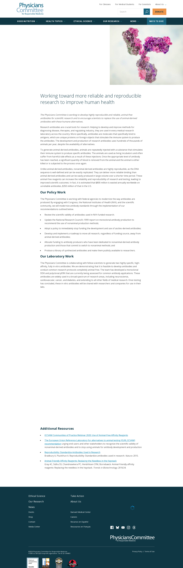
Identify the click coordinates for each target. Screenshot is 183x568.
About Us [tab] (160, 4)
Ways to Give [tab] (156, 21)
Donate (159, 11)
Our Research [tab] (112, 21)
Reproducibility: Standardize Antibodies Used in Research (72, 452)
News (31, 507)
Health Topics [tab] (55, 21)
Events (31, 512)
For (124, 4)
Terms (150, 551)
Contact (31, 522)
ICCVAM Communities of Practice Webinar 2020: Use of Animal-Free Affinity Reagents (86, 435)
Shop (30, 517)
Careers (73, 517)
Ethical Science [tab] (84, 21)
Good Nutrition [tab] (27, 21)
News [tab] (134, 21)
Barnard (80, 512)
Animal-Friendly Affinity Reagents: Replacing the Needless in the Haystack (81, 460)
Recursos (79, 522)
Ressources (80, 526)
